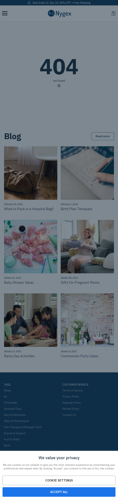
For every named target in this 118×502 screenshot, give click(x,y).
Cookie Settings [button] (59, 480)
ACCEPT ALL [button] (59, 492)
